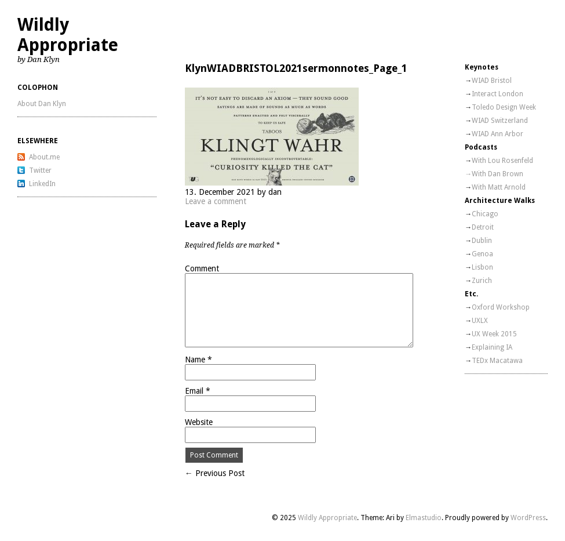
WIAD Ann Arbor (497, 134)
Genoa (482, 254)
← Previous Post (215, 473)
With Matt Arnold (499, 187)
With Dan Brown (497, 174)
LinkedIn (42, 184)
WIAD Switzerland (500, 121)
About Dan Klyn (41, 104)
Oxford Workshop (501, 307)
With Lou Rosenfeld (502, 161)
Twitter (40, 170)
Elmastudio (424, 518)
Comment (202, 268)
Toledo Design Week (504, 107)
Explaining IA (492, 347)
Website (199, 422)
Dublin (482, 241)
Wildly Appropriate (67, 34)
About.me (44, 157)
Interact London (497, 94)
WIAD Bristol (492, 81)
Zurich (482, 281)
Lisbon (482, 267)
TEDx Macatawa (497, 361)
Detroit (483, 227)
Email (197, 390)
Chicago (485, 214)
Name (198, 359)
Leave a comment (215, 201)
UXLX (480, 321)
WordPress (528, 518)
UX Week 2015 (494, 334)
